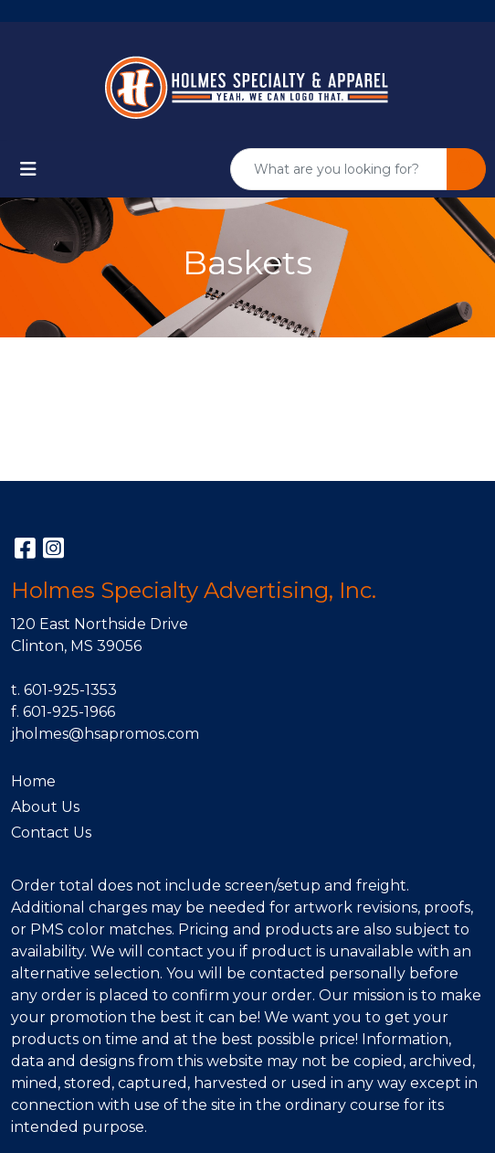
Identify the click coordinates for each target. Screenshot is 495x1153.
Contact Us (51, 832)
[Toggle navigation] (28, 169)
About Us (45, 807)
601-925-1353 (70, 690)
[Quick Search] (339, 169)
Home (33, 781)
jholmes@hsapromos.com (105, 733)
